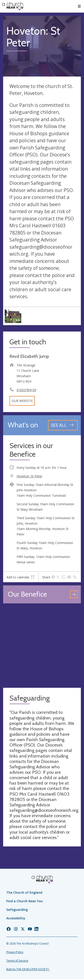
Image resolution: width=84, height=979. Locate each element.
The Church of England (24, 892)
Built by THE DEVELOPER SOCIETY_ (28, 969)
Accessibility (15, 918)
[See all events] (63, 425)
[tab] (20, 577)
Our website (22, 401)
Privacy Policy (14, 952)
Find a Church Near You (24, 901)
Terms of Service (17, 961)
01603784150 (26, 390)
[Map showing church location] (42, 646)
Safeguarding (17, 909)
